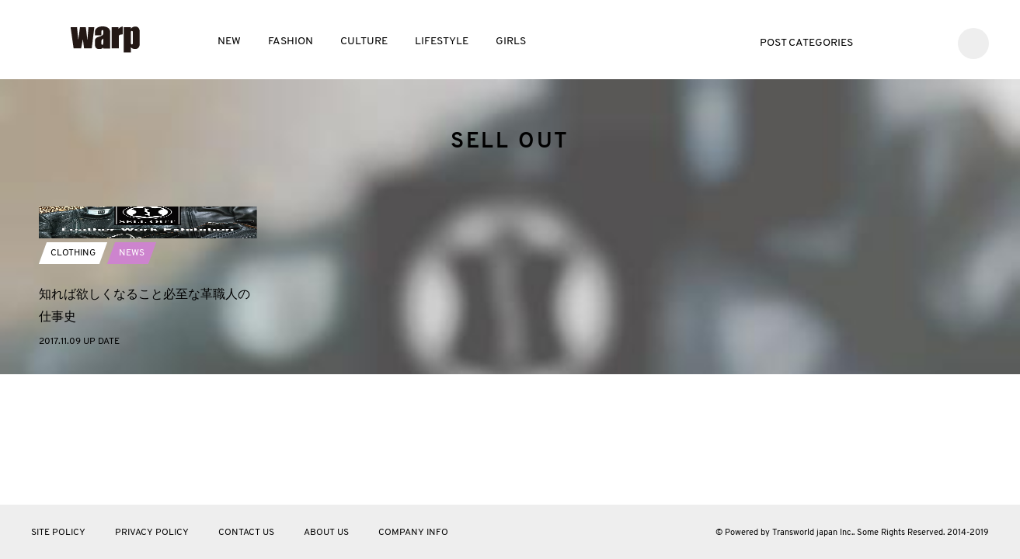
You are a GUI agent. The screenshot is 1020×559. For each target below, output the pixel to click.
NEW (229, 41)
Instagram (931, 41)
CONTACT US (246, 532)
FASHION (290, 41)
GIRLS (511, 41)
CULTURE (364, 41)
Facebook (908, 41)
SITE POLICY (58, 532)
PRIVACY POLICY (152, 532)
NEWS (131, 378)
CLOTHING (73, 378)
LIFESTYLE (441, 41)
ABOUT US (326, 532)
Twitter (885, 41)
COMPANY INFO (413, 532)
